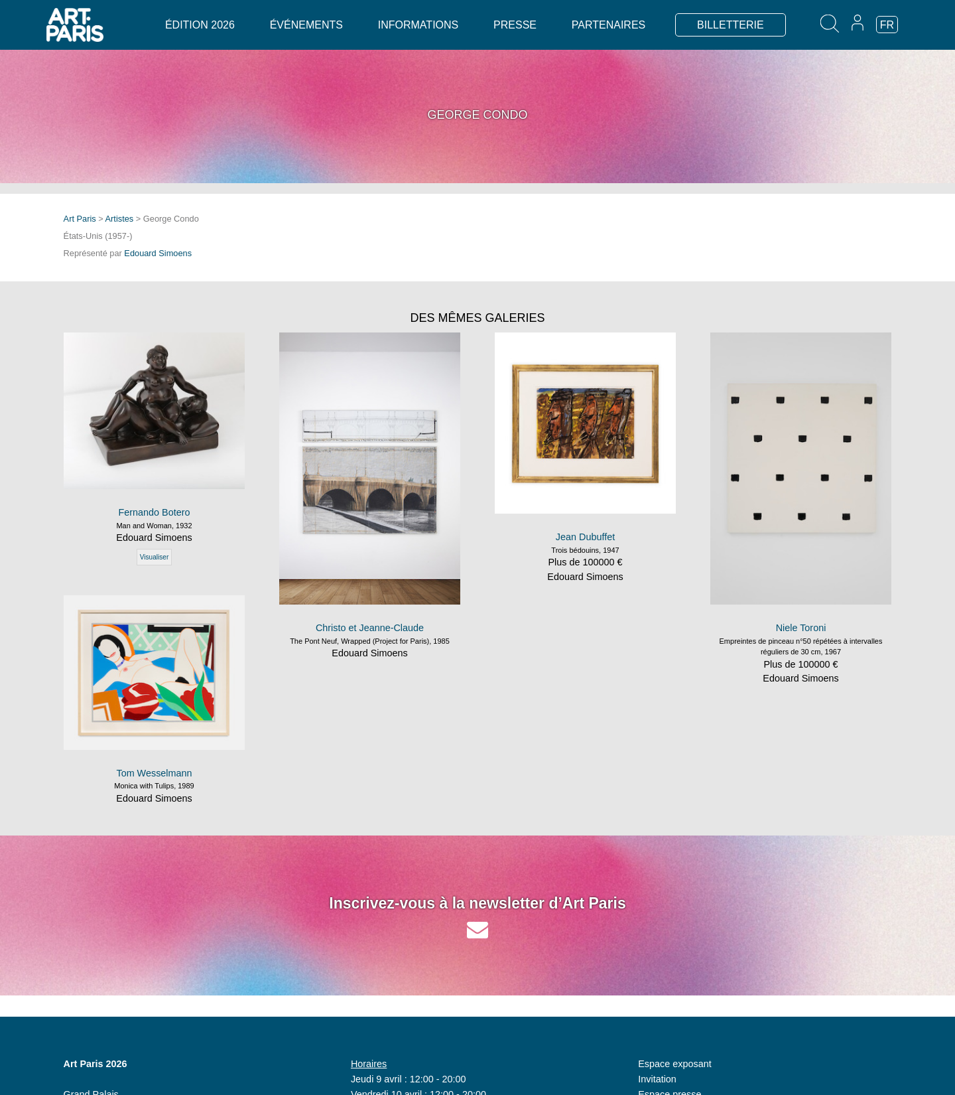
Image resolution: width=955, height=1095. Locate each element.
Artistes (119, 219)
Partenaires (608, 25)
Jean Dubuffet (585, 537)
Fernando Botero (154, 512)
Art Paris (80, 219)
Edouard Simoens (158, 253)
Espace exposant (674, 1063)
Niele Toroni (801, 627)
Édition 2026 (200, 25)
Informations (418, 25)
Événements (306, 25)
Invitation (657, 1079)
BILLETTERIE (730, 25)
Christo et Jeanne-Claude (370, 627)
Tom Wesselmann (154, 773)
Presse (515, 25)
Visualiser (154, 557)
